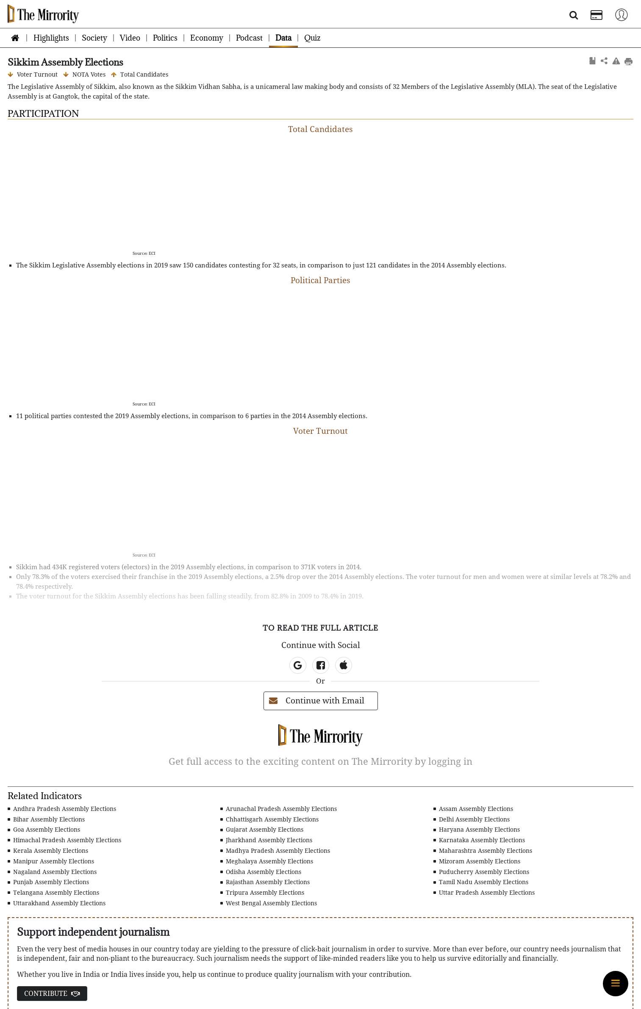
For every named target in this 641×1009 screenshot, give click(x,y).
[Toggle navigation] (621, 14)
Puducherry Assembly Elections (481, 871)
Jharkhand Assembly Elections (266, 840)
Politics (165, 38)
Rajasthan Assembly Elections (265, 882)
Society (94, 38)
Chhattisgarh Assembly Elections (269, 819)
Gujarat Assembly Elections (261, 829)
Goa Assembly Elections (44, 829)
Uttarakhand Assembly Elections (56, 903)
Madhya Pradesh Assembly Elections (275, 850)
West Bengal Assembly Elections (268, 903)
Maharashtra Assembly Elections (482, 850)
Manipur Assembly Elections (51, 861)
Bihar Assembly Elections (46, 819)
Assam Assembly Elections (473, 808)
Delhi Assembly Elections (471, 819)
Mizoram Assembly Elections (476, 861)
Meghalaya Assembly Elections (266, 861)
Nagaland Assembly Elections (52, 871)
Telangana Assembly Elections (53, 892)
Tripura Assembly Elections (262, 892)
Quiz (312, 38)
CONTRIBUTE (52, 994)
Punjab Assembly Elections (48, 882)
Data (283, 38)
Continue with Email (316, 701)
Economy (206, 38)
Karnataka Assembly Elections (479, 840)
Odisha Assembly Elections (260, 871)
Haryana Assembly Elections (476, 829)
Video (130, 38)
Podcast (249, 38)
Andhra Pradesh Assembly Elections (62, 808)
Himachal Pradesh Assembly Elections (64, 840)
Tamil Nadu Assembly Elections (480, 882)
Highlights (51, 38)
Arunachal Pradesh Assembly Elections (278, 808)
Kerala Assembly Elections (48, 850)
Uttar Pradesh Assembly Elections (484, 892)
